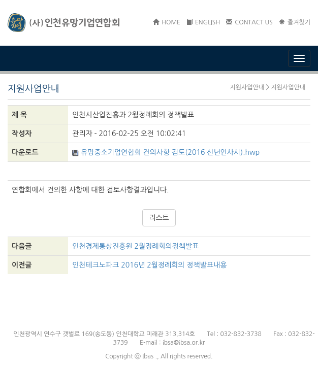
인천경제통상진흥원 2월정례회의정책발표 (135, 246)
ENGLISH (203, 22)
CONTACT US (249, 22)
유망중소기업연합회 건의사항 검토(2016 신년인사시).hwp (166, 152)
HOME (166, 22)
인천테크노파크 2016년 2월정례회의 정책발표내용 (149, 265)
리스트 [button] (159, 217)
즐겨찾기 (294, 22)
